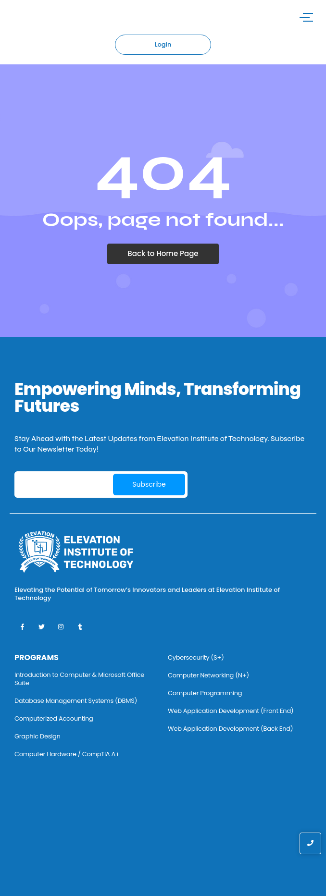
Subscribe (148, 484)
